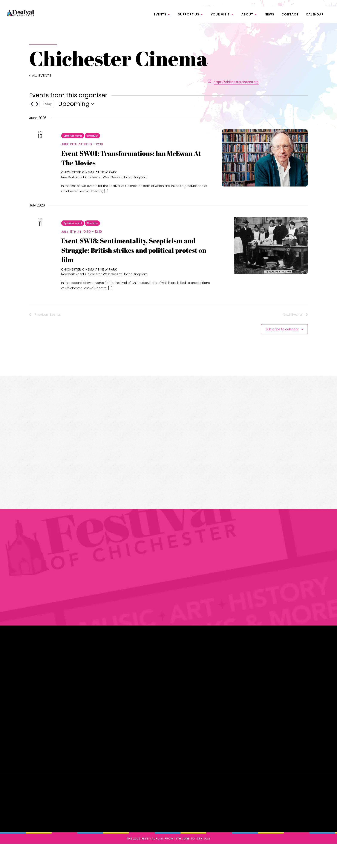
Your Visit (220, 15)
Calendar (315, 15)
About (247, 15)
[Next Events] (37, 104)
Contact (290, 15)
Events (160, 15)
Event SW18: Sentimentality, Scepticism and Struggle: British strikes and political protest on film (133, 250)
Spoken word (72, 136)
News (269, 15)
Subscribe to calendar (282, 329)
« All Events (40, 75)
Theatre (92, 136)
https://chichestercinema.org (236, 82)
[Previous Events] (31, 104)
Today (47, 104)
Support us (188, 15)
